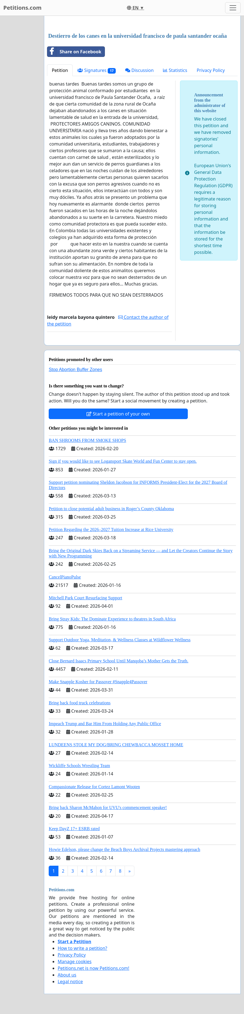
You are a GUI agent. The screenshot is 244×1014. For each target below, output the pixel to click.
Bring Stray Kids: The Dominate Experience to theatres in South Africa (112, 619)
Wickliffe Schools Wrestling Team (79, 765)
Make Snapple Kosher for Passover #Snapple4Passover (98, 681)
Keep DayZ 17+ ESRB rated (74, 828)
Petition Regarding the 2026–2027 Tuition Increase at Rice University (111, 529)
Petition (60, 70)
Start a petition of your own (118, 414)
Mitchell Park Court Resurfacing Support (85, 597)
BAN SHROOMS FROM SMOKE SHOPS (87, 440)
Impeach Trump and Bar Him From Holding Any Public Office (105, 723)
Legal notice (70, 981)
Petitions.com (22, 7)
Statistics (175, 70)
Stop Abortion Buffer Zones (75, 369)
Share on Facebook (74, 52)
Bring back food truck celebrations (79, 702)
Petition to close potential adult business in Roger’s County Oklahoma (111, 508)
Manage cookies (75, 961)
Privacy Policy (211, 70)
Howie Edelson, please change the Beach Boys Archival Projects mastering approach (124, 849)
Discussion (139, 70)
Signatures (96, 70)
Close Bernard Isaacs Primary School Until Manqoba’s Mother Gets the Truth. (118, 661)
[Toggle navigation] (233, 7)
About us (67, 975)
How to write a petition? (82, 948)
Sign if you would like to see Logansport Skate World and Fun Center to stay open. (123, 461)
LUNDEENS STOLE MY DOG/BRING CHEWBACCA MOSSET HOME (116, 744)
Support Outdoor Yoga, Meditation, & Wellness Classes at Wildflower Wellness (120, 639)
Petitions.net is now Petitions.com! (93, 968)
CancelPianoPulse (65, 577)
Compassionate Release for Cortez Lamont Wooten (94, 786)
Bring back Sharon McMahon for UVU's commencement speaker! (108, 807)
